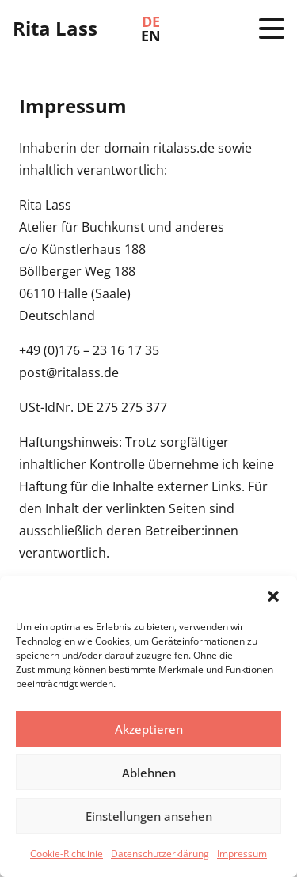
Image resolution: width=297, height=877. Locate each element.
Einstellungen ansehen (149, 816)
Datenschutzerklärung (160, 853)
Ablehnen (149, 773)
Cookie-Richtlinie (66, 853)
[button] (273, 596)
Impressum (242, 853)
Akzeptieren (149, 729)
